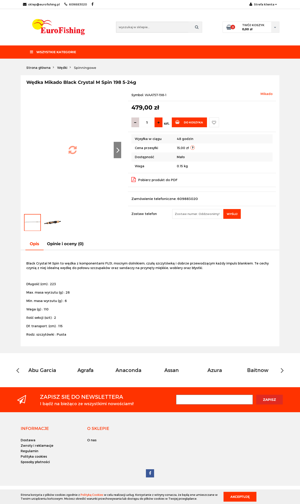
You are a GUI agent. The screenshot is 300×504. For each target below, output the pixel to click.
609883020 (75, 4)
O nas (91, 440)
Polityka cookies (34, 456)
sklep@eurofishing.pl (41, 4)
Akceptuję (240, 496)
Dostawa (28, 440)
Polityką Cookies (92, 494)
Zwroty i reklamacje (37, 445)
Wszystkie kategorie (53, 52)
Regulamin (29, 451)
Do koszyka (189, 122)
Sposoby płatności (35, 462)
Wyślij (232, 214)
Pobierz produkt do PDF (154, 179)
